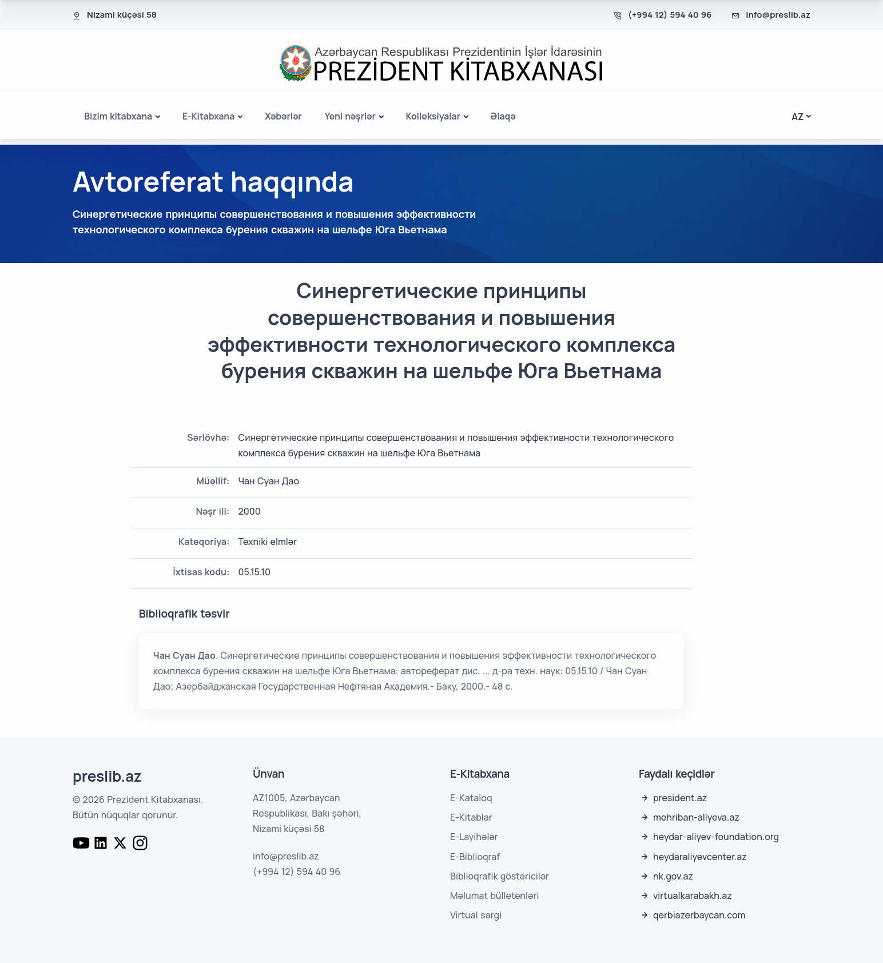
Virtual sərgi (476, 915)
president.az (680, 797)
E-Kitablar (471, 817)
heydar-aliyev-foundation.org (716, 836)
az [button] (797, 116)
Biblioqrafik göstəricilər (499, 876)
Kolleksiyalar (432, 116)
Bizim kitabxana (118, 116)
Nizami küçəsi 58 (122, 15)
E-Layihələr (474, 836)
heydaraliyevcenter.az (700, 856)
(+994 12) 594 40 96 (669, 15)
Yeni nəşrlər (350, 116)
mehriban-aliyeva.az (696, 817)
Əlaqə (502, 116)
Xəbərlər (283, 116)
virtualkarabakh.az (692, 895)
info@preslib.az (778, 15)
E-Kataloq (471, 797)
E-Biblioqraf (475, 856)
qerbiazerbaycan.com (699, 915)
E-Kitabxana (208, 116)
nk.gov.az (673, 876)
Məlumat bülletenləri (494, 895)
